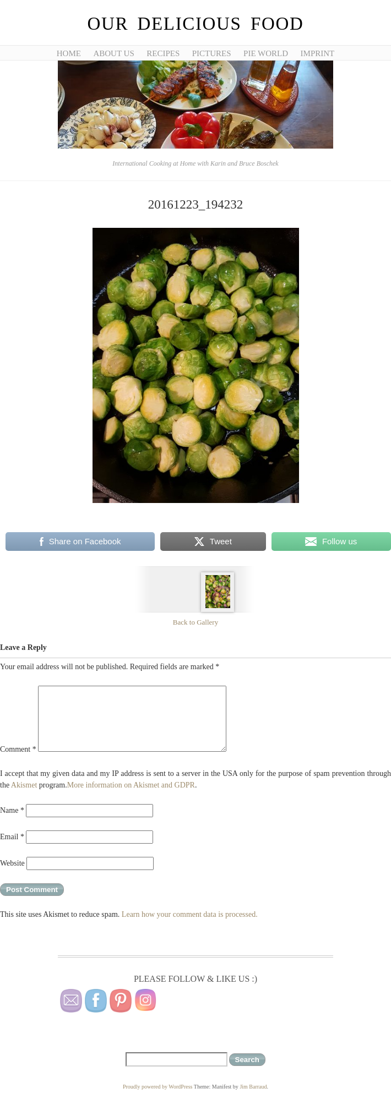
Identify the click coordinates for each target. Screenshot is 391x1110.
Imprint (318, 53)
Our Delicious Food (195, 24)
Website (12, 863)
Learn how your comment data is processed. (190, 914)
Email (12, 837)
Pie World (265, 53)
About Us (113, 53)
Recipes (163, 53)
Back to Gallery (195, 622)
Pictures (211, 53)
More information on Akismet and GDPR (131, 785)
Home (69, 53)
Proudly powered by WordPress (158, 1087)
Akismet (24, 785)
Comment (18, 749)
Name (12, 810)
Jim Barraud (253, 1087)
